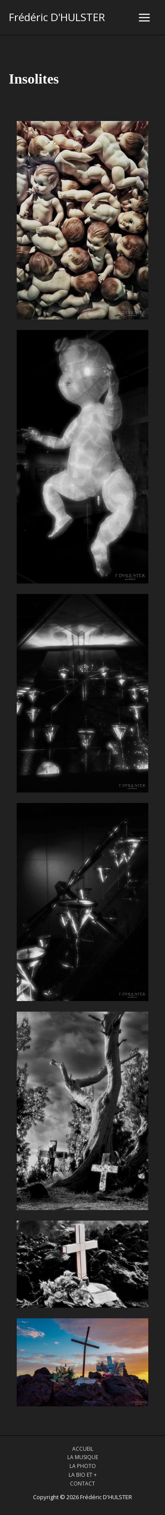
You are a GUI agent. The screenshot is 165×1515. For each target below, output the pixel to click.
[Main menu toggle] (144, 17)
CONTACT (82, 1483)
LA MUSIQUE (82, 1457)
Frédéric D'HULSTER (57, 17)
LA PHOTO (83, 1466)
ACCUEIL (82, 1449)
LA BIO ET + (83, 1474)
